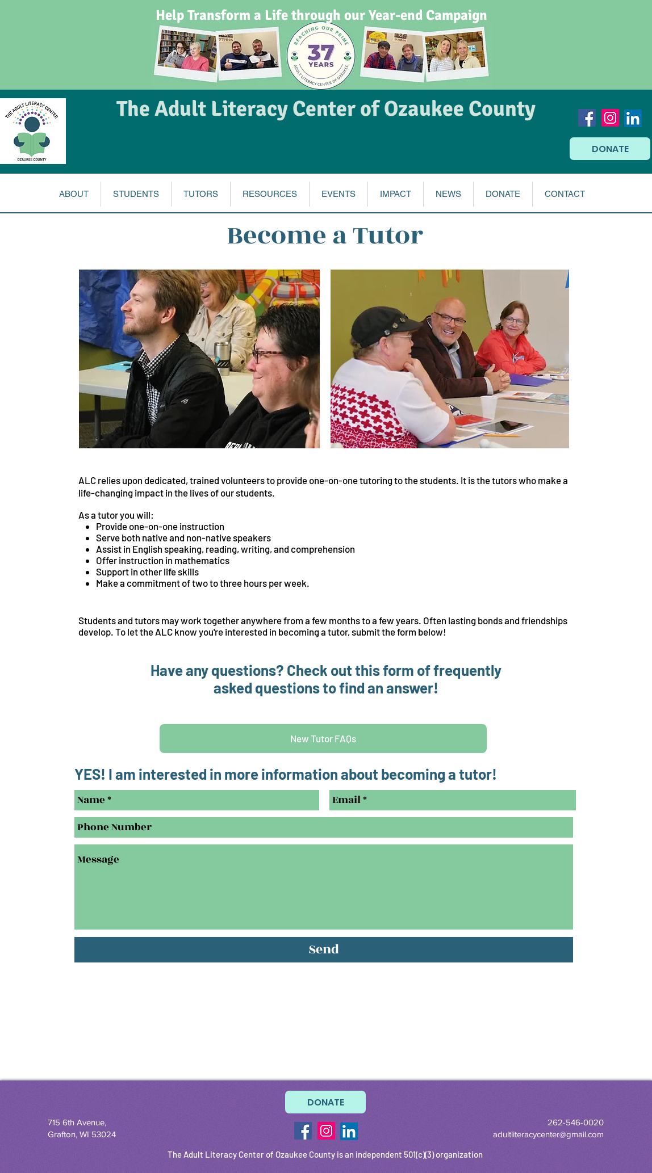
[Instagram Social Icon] (610, 118)
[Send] (323, 949)
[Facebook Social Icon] (587, 118)
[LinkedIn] (633, 118)
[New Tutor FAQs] (323, 738)
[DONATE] (610, 148)
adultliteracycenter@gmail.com (548, 1134)
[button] (74, 194)
